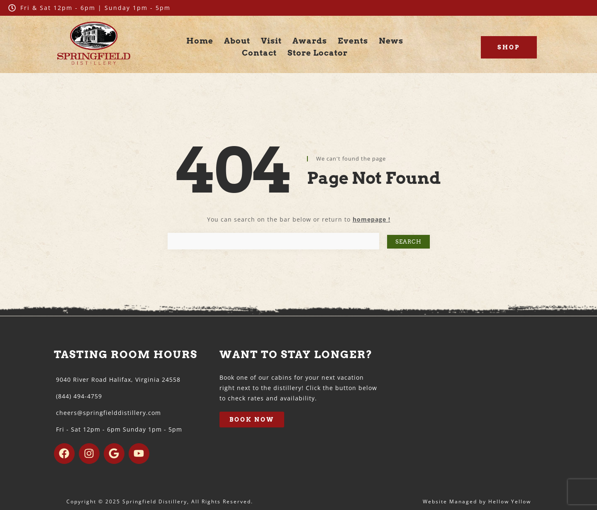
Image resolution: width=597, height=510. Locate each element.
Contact (259, 53)
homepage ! (371, 219)
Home (199, 41)
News (391, 41)
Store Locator (318, 53)
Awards (309, 41)
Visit (271, 41)
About (237, 41)
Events (353, 41)
